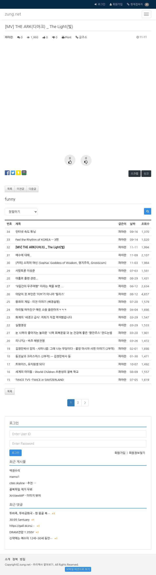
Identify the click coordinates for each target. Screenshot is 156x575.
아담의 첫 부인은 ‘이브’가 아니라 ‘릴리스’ (40, 294)
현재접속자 (136, 4)
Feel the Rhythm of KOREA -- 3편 (37, 239)
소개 (7, 559)
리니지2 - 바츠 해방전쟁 (30, 340)
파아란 (9, 37)
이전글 (20, 189)
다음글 (32, 189)
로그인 (101, 4)
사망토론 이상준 (25, 270)
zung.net (13, 14)
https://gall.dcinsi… (22, 525)
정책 (15, 559)
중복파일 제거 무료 (20, 489)
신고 (146, 173)
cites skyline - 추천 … (22, 483)
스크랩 (134, 173)
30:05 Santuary (19, 519)
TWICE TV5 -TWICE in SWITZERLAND (40, 379)
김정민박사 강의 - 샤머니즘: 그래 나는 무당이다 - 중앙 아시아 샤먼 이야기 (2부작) (65, 348)
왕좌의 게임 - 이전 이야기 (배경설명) (38, 301)
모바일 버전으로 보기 (78, 569)
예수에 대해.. (23, 255)
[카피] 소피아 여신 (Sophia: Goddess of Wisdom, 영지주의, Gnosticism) (61, 262)
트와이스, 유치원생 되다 (30, 364)
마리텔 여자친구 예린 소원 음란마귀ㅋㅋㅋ (41, 309)
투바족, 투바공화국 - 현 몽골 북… (29, 513)
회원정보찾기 (137, 453)
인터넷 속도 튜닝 (26, 231)
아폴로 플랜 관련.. (27, 278)
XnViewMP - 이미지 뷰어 (25, 495)
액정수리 (14, 470)
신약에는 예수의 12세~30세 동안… (31, 538)
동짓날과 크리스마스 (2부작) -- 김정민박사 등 (43, 356)
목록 (9, 189)
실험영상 (21, 325)
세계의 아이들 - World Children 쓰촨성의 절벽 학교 (47, 371)
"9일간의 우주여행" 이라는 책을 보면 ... (40, 286)
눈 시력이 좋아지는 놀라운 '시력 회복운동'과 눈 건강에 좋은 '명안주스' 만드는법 (64, 333)
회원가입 (118, 4)
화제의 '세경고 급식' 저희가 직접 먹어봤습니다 (44, 317)
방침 (22, 559)
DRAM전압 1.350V (21, 532)
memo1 (14, 476)
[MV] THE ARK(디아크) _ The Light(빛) (40, 247)
